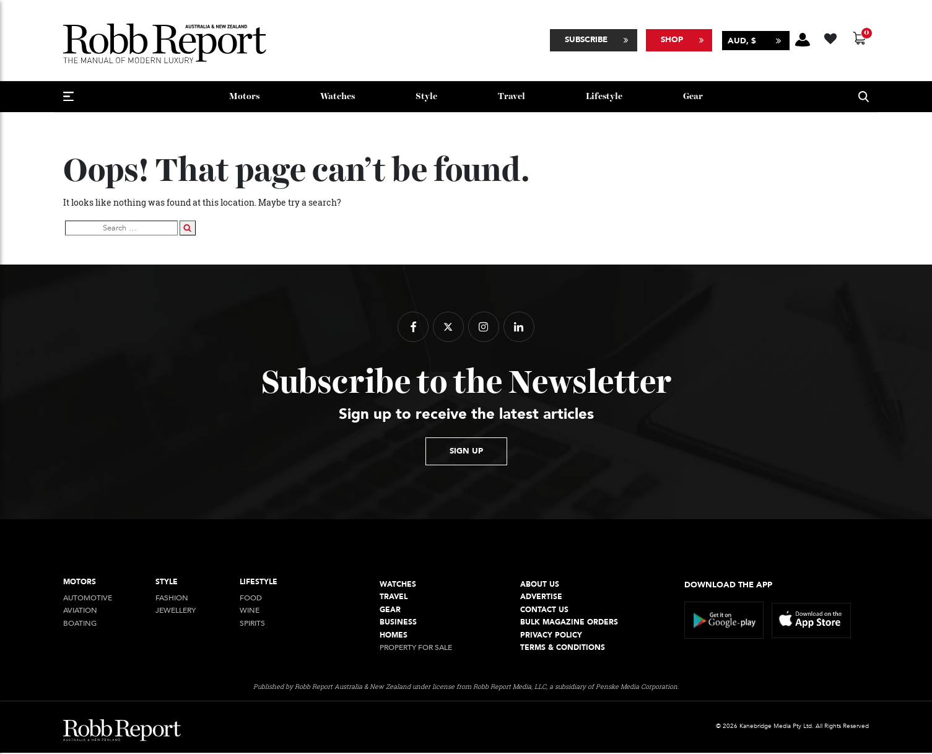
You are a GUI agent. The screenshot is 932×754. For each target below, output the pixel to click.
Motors (244, 97)
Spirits (252, 625)
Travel (511, 97)
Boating (80, 625)
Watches (337, 97)
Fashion (171, 599)
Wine (249, 612)
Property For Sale (416, 649)
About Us (539, 585)
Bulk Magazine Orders (569, 623)
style (426, 97)
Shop (672, 40)
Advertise (541, 598)
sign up (466, 452)
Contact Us (544, 610)
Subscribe (586, 40)
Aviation (80, 612)
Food (251, 599)
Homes (393, 636)
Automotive (87, 599)
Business (398, 623)
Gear (693, 97)
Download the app (728, 585)
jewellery (175, 612)
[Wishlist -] (832, 37)
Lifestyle (604, 97)
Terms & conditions (562, 649)
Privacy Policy (551, 636)
